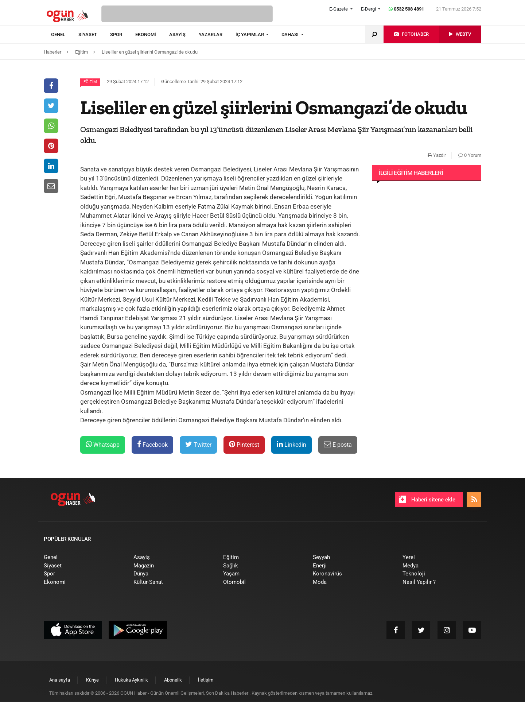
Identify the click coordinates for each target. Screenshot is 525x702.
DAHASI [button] (290, 34)
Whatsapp (103, 444)
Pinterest (244, 444)
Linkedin (291, 444)
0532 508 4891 (406, 9)
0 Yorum (469, 155)
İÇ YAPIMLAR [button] (250, 34)
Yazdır (437, 155)
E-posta (338, 444)
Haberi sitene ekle (427, 499)
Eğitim (90, 81)
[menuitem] (64, 35)
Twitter (198, 444)
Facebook (152, 444)
